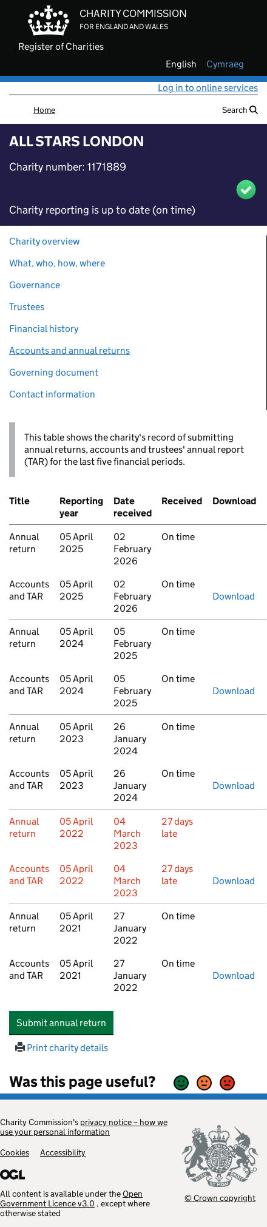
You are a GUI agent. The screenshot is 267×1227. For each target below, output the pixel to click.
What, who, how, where (57, 263)
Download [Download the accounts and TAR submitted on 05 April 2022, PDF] (233, 881)
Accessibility (63, 1152)
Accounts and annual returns (69, 350)
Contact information (52, 394)
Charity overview (44, 241)
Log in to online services (208, 87)
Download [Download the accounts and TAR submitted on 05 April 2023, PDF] (233, 785)
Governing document (53, 372)
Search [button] (240, 109)
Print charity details (61, 1047)
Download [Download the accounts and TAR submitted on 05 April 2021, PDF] (233, 975)
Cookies (14, 1152)
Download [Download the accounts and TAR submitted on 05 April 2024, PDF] (233, 691)
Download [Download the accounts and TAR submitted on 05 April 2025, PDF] (233, 596)
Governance (34, 285)
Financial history (43, 328)
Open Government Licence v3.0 (71, 1198)
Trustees (26, 307)
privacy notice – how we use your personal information (83, 1127)
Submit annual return (64, 1022)
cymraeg (225, 64)
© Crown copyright (219, 1197)
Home (44, 109)
